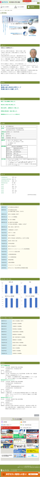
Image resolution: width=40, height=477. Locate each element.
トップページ (2, 10)
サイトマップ (21, 466)
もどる (37, 415)
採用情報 (24, 421)
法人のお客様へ (21, 6)
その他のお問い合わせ (26, 427)
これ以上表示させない (39, 473)
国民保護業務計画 (28, 466)
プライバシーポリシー (35, 466)
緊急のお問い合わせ (27, 1)
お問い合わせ (36, 1)
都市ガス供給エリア (7, 424)
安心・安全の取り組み (26, 424)
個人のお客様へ (5, 6)
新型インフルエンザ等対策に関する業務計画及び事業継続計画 (28, 467)
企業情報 (32, 6)
